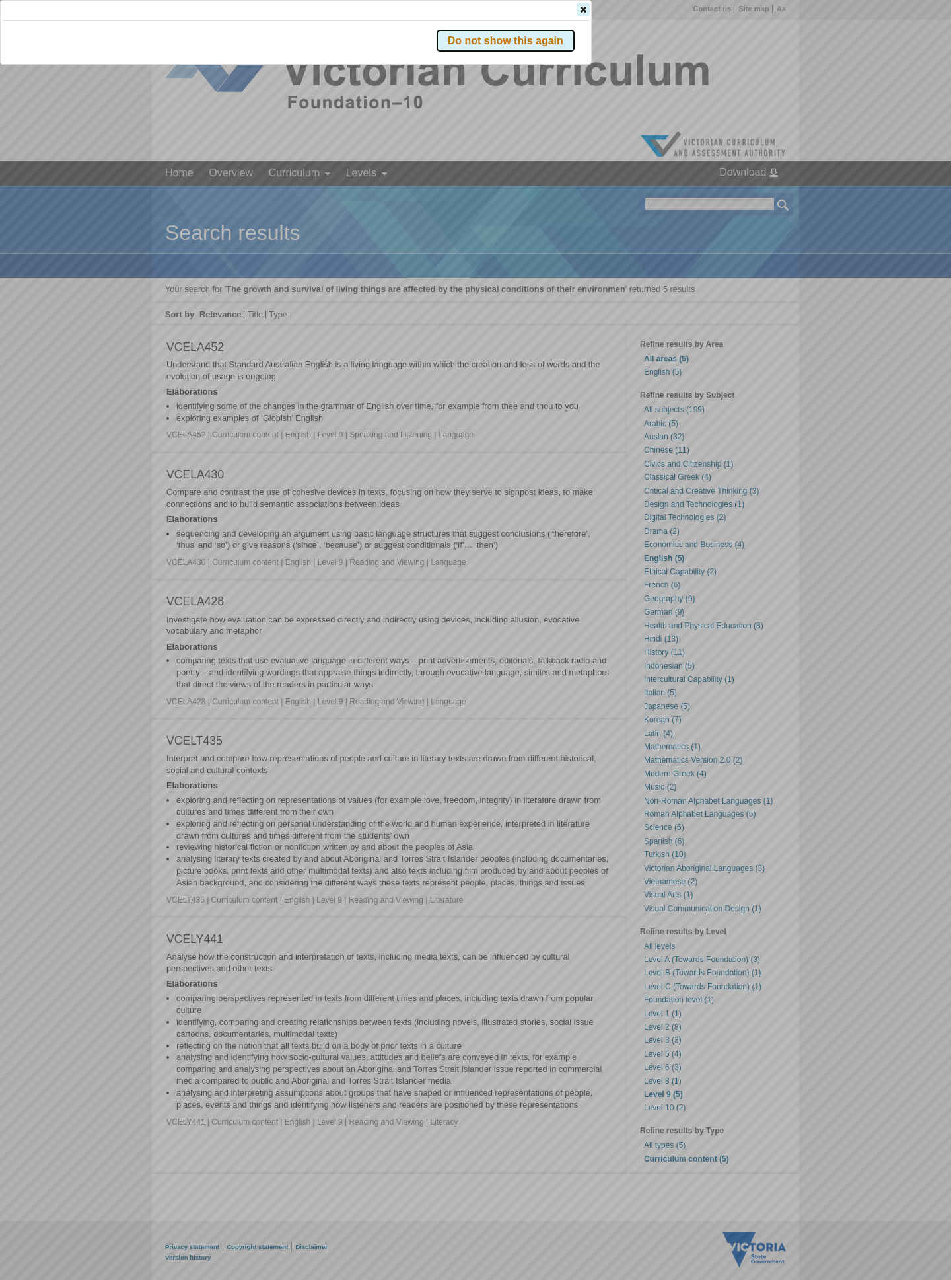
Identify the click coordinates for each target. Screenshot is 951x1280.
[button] (760, 197)
